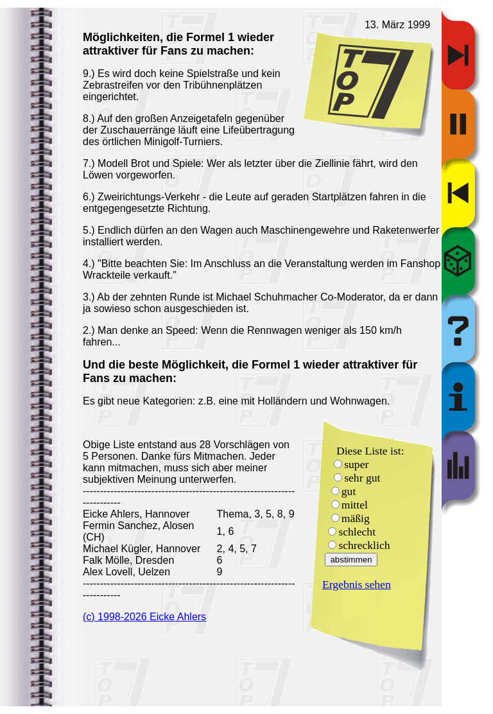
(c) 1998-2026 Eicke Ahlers (144, 616)
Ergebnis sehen (356, 584)
